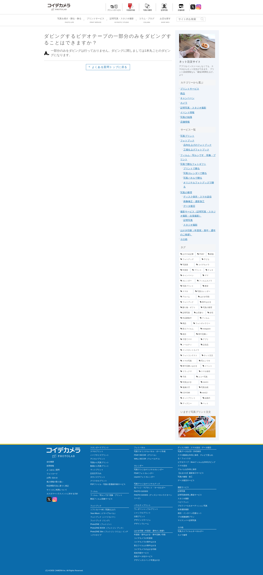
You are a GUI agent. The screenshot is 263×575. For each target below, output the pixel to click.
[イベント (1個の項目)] (208, 366)
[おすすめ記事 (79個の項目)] (187, 254)
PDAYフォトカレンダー (144, 473)
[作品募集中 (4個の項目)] (188, 318)
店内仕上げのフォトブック (197, 145)
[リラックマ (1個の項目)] (188, 371)
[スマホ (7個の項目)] (186, 291)
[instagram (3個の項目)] (207, 329)
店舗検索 (181, 10)
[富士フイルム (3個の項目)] (188, 329)
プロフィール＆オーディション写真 (192, 506)
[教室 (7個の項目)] (208, 286)
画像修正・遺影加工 (193, 201)
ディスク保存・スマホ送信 (197, 196)
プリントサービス (114, 10)
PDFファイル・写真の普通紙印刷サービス (107, 484)
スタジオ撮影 (190, 224)
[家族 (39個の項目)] (210, 254)
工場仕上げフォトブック (196, 149)
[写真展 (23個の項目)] (186, 264)
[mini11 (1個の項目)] (207, 382)
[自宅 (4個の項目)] (210, 312)
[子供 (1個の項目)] (186, 376)
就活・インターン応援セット (190, 513)
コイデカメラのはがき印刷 (145, 549)
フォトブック (187, 140)
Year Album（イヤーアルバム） (103, 513)
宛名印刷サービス (141, 553)
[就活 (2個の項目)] (186, 334)
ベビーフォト (183, 502)
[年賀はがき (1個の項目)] (189, 382)
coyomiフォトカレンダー (144, 477)
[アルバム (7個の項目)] (187, 296)
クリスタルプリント (98, 481)
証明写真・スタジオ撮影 (193, 107)
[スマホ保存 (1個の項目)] (206, 371)
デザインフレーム (141, 524)
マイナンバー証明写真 (187, 520)
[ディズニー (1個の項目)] (189, 403)
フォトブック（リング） (100, 520)
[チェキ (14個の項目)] (209, 270)
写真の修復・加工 (185, 477)
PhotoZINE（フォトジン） (101, 524)
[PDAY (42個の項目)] (201, 254)
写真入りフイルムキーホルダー (191, 531)
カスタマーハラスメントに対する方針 (62, 494)
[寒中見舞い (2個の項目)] (205, 334)
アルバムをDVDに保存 (187, 469)
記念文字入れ (95, 473)
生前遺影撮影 (183, 509)
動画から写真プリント (99, 466)
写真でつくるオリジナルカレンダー (149, 469)
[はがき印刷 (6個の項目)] (206, 296)
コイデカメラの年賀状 (143, 538)
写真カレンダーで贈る (195, 173)
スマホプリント (96, 451)
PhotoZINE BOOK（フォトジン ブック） (107, 528)
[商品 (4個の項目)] (185, 323)
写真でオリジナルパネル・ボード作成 (149, 451)
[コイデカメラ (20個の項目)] (205, 264)
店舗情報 (185, 121)
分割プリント (139, 516)
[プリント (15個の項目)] (197, 270)
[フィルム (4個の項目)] (206, 318)
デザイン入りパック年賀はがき (147, 560)
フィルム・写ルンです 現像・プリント (106, 495)
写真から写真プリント (99, 462)
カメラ (183, 103)
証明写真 (164, 10)
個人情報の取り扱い (55, 482)
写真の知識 (186, 117)
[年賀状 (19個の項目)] (184, 270)
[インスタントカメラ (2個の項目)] (197, 350)
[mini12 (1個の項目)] (206, 392)
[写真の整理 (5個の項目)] (207, 307)
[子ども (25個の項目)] (207, 259)
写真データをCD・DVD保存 (189, 451)
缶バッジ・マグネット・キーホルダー (149, 488)
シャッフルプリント (142, 513)
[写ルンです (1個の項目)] (206, 361)
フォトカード (52, 474)
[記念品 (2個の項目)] (207, 344)
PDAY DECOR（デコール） (145, 455)
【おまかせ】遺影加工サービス (191, 473)
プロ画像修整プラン (186, 517)
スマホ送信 (182, 466)
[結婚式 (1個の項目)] (208, 398)
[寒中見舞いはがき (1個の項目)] (189, 366)
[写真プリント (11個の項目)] (189, 286)
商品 (182, 93)
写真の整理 (147, 10)
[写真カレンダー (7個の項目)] (204, 291)
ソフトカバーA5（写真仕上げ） (103, 510)
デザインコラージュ (142, 520)
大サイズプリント (97, 477)
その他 (183, 239)
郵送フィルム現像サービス (101, 499)
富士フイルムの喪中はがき (145, 545)
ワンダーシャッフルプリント (146, 509)
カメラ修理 (182, 535)
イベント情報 (187, 112)
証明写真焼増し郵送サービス (190, 495)
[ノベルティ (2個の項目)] (189, 344)
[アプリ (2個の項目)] (207, 339)
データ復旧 (189, 206)
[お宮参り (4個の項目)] (199, 312)
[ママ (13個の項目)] (208, 275)
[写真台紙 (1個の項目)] (206, 387)
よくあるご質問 (53, 470)
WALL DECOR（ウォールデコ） (147, 459)
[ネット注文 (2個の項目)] (207, 355)
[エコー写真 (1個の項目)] (205, 376)
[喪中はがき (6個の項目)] (206, 302)
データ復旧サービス (186, 480)
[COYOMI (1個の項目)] (188, 392)
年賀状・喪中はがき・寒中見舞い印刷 (149, 535)
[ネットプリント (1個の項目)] (189, 398)
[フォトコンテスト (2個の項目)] (189, 355)
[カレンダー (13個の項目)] (187, 281)
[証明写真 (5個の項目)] (185, 312)
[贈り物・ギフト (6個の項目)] (189, 307)
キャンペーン (187, 98)
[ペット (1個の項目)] (207, 403)
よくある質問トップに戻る (109, 67)
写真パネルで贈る (192, 178)
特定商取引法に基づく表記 (58, 486)
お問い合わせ (52, 478)
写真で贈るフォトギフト (193, 164)
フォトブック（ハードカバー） (103, 517)
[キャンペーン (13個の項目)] (189, 275)
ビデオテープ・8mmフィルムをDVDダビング (196, 462)
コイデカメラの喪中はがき (145, 542)
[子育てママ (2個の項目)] (189, 339)
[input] (191, 19)
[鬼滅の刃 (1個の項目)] (188, 387)
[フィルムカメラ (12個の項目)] (205, 281)
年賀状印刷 (130, 10)
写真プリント (187, 136)
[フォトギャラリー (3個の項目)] (203, 323)
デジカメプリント (97, 459)
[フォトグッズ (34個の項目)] (189, 259)
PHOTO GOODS (141, 491)
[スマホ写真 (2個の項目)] (188, 361)
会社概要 (50, 462)
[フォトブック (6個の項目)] (188, 302)
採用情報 (50, 466)
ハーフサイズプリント (99, 455)
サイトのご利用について (57, 490)
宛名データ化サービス (143, 556)
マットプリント (96, 470)
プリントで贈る (191, 168)
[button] (202, 19)
